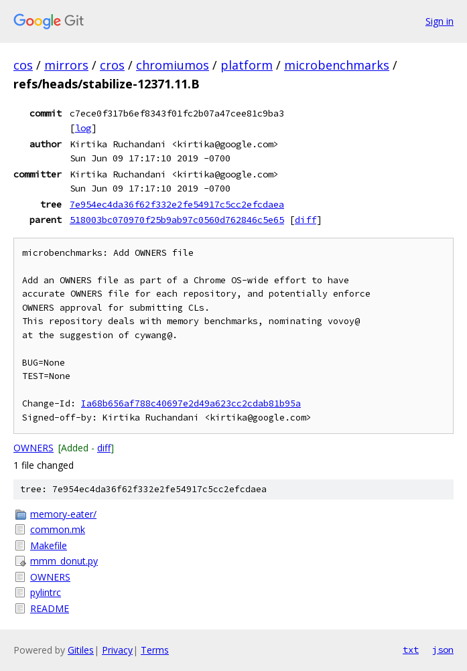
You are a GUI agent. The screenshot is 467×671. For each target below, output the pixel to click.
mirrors (66, 65)
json (443, 650)
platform (246, 65)
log (83, 128)
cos (23, 65)
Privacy (117, 650)
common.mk (57, 529)
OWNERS (33, 447)
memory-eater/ (63, 514)
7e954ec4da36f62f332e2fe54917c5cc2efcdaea (177, 204)
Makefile (48, 545)
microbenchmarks (336, 65)
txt (411, 650)
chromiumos (172, 65)
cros (112, 65)
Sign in (439, 21)
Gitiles (81, 650)
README (49, 608)
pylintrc (45, 592)
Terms (155, 650)
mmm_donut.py (64, 560)
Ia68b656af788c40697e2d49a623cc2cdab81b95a (191, 403)
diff (305, 220)
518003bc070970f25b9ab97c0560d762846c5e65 (177, 220)
